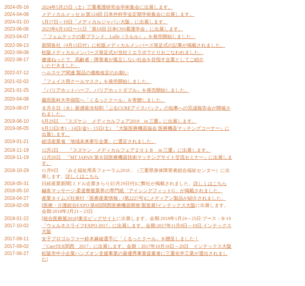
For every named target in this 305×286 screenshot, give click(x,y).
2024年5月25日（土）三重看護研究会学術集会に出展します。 (107, 7)
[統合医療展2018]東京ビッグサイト (79, 218)
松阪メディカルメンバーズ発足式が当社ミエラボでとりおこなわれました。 (123, 52)
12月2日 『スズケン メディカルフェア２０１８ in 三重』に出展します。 (126, 150)
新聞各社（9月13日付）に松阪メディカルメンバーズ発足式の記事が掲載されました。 (133, 45)
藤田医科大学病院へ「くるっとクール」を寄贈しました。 (104, 100)
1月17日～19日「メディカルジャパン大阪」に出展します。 (105, 22)
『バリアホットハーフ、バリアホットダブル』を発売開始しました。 (115, 90)
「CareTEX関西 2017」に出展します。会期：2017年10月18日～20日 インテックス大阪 (137, 246)
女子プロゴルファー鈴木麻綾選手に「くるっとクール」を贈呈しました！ (120, 239)
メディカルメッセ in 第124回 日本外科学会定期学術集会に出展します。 (118, 14)
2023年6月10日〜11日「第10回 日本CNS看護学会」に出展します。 (112, 29)
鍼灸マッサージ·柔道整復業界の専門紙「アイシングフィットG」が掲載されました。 (132, 190)
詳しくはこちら (82, 176)
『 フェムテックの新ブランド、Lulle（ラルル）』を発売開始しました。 (119, 36)
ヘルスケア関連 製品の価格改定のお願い (85, 72)
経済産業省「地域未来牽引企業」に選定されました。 (99, 141)
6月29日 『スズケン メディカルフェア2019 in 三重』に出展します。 (119, 121)
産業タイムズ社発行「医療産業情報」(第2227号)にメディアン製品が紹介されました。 (134, 198)
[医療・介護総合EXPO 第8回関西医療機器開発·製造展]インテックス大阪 (118, 205)
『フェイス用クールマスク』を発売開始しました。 (96, 81)
